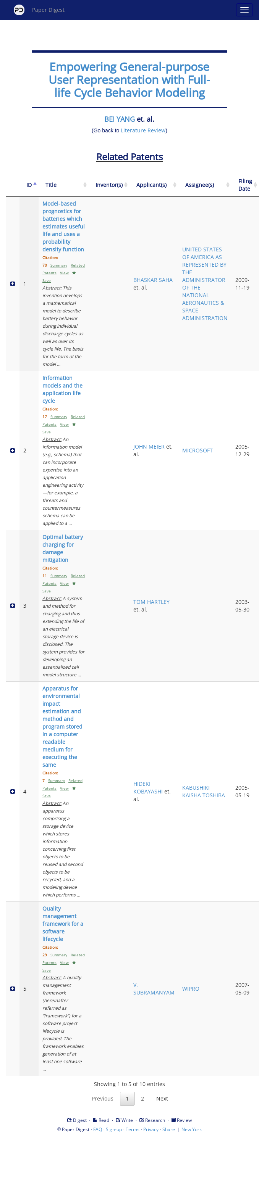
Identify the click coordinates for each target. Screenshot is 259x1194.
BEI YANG (119, 119)
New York (191, 1129)
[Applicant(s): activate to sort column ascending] (154, 185)
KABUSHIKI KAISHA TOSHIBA (203, 791)
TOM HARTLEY (151, 601)
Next (162, 1098)
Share (168, 1129)
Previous (102, 1098)
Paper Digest (39, 10)
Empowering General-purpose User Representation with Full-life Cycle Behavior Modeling (129, 79)
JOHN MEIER (149, 446)
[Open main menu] (244, 9)
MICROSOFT (197, 450)
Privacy (151, 1129)
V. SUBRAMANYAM (154, 988)
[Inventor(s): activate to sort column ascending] (109, 185)
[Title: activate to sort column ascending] (64, 185)
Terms (132, 1129)
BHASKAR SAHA (153, 279)
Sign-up (114, 1129)
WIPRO (190, 988)
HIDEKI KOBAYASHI (148, 787)
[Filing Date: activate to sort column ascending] (245, 185)
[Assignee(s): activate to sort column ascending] (204, 185)
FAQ (97, 1129)
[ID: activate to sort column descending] (29, 185)
